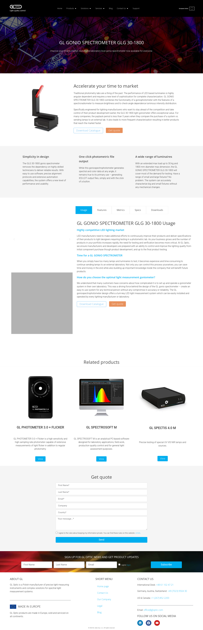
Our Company (104, 599)
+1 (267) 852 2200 (160, 597)
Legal (99, 605)
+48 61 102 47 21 (165, 584)
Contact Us (102, 592)
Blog (99, 612)
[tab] (83, 210)
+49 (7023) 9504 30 (177, 591)
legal (128, 565)
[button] (14, 239)
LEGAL (138, 533)
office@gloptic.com (153, 609)
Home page (103, 586)
